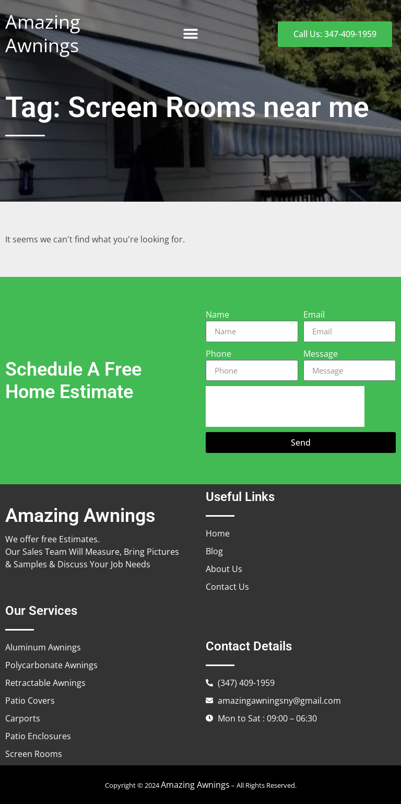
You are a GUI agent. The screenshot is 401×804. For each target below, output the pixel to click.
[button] (190, 34)
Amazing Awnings (42, 33)
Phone (218, 353)
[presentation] (285, 406)
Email (314, 314)
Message (320, 353)
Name (217, 314)
